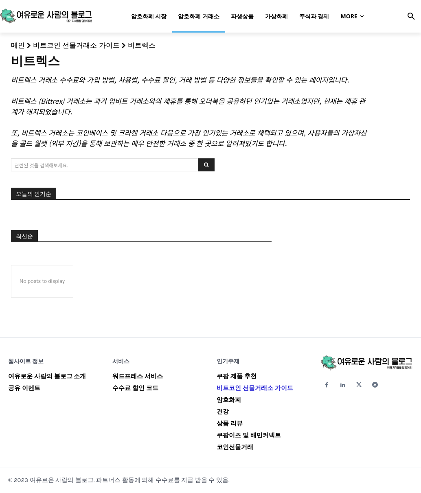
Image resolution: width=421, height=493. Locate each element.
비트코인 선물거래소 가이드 (76, 45)
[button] (411, 16)
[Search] (206, 164)
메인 (18, 45)
